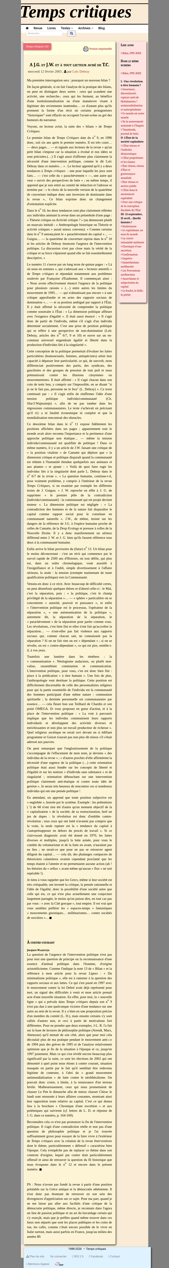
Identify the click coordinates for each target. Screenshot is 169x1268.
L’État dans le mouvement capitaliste (129, 194)
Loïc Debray (80, 71)
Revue (38, 28)
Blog (102, 28)
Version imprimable (97, 47)
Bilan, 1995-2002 (131, 53)
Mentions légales (37, 1264)
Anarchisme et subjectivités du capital (130, 282)
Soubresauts (129, 226)
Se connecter (58, 1256)
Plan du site (35, 1256)
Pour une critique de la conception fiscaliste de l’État (131, 206)
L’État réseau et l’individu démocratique (130, 149)
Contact (114, 1256)
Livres (51, 28)
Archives (85, 28)
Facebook (96, 1256)
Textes (67, 28)
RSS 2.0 (78, 1256)
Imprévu (127, 258)
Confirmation (130, 254)
